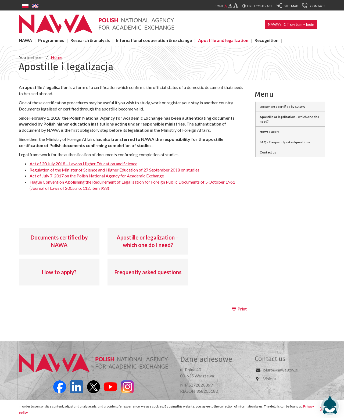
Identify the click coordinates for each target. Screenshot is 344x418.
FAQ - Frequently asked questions (285, 142)
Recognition (266, 40)
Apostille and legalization (223, 40)
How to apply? (59, 272)
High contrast (259, 6)
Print (239, 308)
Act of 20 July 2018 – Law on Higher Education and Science (83, 163)
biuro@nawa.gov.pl (280, 369)
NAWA (25, 40)
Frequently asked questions (147, 272)
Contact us (268, 152)
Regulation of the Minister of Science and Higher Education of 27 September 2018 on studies (114, 169)
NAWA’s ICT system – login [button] (291, 24)
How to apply (269, 132)
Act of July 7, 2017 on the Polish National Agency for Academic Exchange (97, 175)
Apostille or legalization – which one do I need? (148, 241)
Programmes (51, 40)
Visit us (270, 378)
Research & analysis (90, 40)
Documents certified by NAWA (59, 241)
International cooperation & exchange (154, 40)
